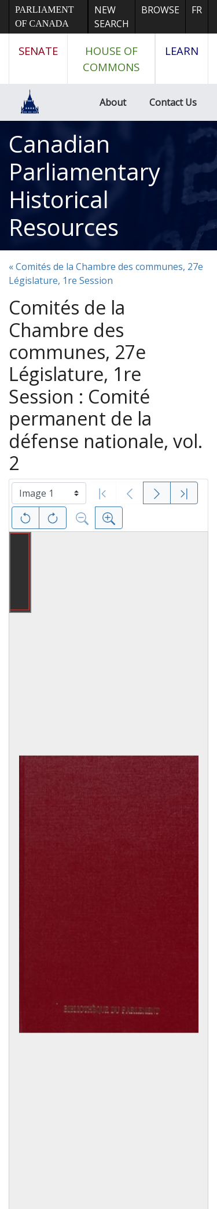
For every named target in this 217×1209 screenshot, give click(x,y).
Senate (38, 50)
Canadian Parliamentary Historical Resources (84, 185)
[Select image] (49, 493)
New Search (111, 16)
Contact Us (173, 102)
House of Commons (111, 58)
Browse (160, 9)
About (113, 102)
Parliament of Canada (44, 16)
